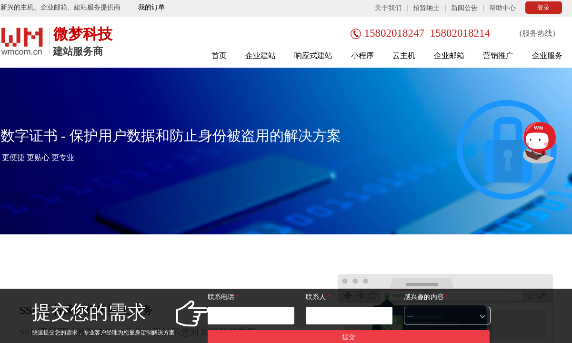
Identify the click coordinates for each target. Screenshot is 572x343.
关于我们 (388, 7)
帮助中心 (502, 7)
